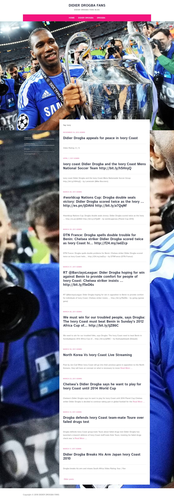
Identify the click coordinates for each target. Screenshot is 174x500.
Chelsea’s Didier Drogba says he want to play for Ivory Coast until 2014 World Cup (102, 386)
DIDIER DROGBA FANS (87, 5)
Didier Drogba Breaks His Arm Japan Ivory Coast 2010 (101, 456)
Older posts (69, 479)
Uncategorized (29, 154)
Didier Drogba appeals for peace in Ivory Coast (100, 138)
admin (82, 132)
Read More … (126, 368)
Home (72, 17)
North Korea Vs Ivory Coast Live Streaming (97, 355)
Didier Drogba (85, 17)
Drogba (101, 17)
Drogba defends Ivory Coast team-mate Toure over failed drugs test (103, 419)
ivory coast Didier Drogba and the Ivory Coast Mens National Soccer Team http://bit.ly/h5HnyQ (104, 166)
